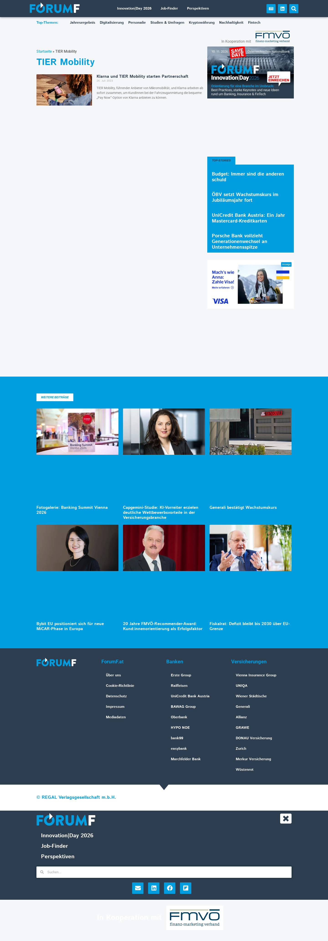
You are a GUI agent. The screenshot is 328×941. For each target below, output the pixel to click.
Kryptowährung (202, 22)
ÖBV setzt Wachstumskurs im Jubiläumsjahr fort (245, 197)
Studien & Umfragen (167, 22)
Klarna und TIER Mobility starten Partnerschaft (142, 77)
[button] (293, 8)
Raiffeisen (179, 685)
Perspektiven (198, 8)
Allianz (241, 717)
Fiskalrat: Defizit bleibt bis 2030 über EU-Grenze (250, 626)
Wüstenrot (245, 769)
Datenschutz (116, 696)
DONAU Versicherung (254, 738)
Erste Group (181, 675)
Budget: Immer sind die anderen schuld (248, 177)
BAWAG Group (183, 706)
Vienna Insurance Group (256, 675)
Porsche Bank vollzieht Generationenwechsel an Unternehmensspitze (239, 242)
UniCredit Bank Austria (190, 696)
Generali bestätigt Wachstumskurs (243, 508)
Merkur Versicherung (253, 759)
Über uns (113, 675)
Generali (243, 706)
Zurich (241, 748)
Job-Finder (169, 8)
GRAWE (242, 727)
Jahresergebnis (82, 22)
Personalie (137, 22)
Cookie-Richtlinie (120, 685)
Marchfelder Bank (186, 759)
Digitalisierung (112, 22)
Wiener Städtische (251, 696)
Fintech (254, 22)
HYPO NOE (180, 727)
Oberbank (179, 717)
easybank (179, 748)
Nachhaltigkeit (231, 22)
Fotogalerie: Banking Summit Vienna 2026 (72, 510)
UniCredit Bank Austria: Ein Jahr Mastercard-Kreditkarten (248, 218)
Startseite (44, 51)
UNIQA (241, 685)
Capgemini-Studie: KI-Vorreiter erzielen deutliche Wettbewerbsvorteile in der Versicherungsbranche (160, 512)
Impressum (115, 706)
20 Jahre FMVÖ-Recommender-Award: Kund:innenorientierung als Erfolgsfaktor (162, 626)
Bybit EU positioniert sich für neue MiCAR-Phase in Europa (70, 626)
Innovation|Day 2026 (134, 8)
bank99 (177, 738)
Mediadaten (116, 717)
